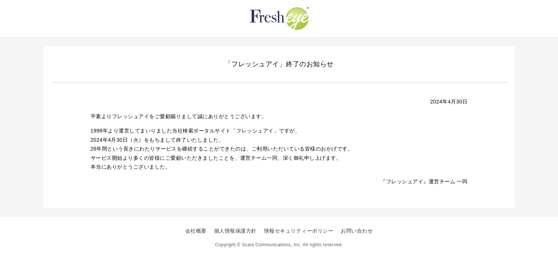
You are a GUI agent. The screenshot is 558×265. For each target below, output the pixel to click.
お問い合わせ (357, 231)
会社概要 (196, 231)
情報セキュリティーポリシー (299, 231)
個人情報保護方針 (235, 231)
